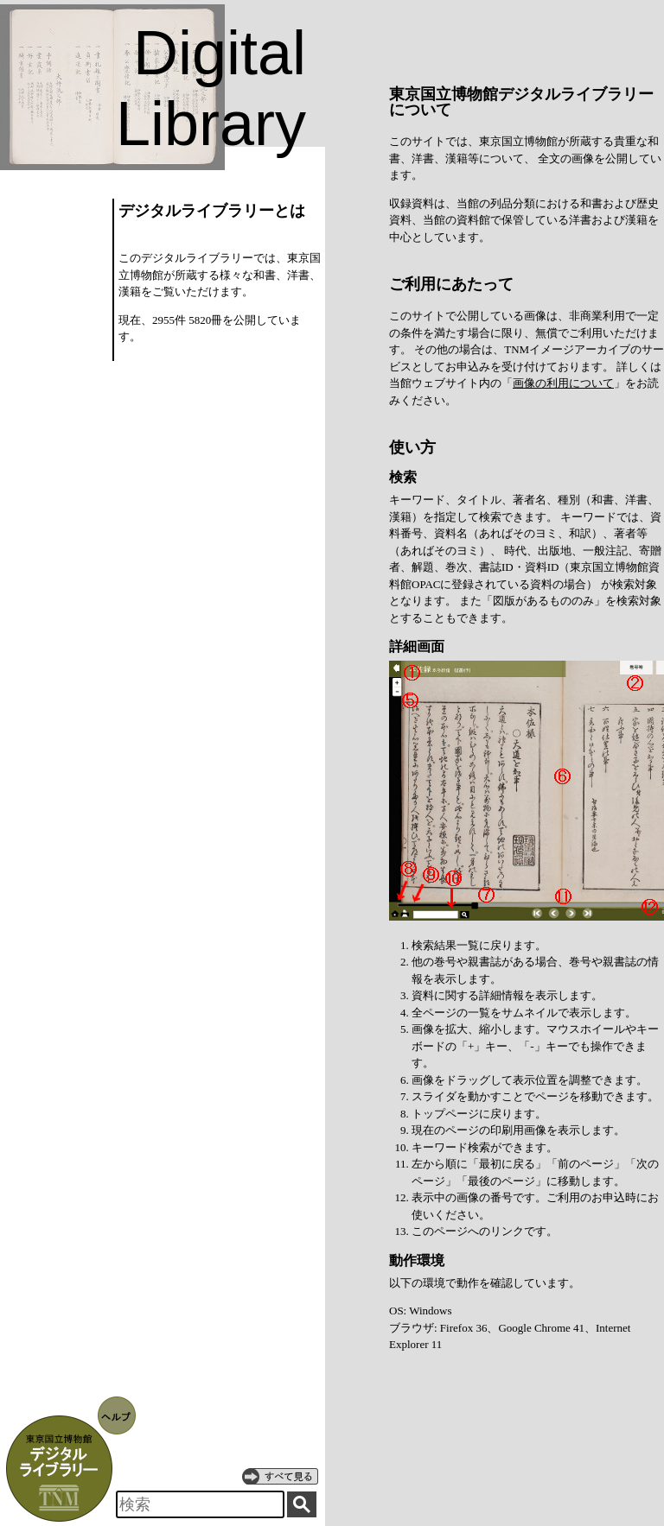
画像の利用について (563, 383)
